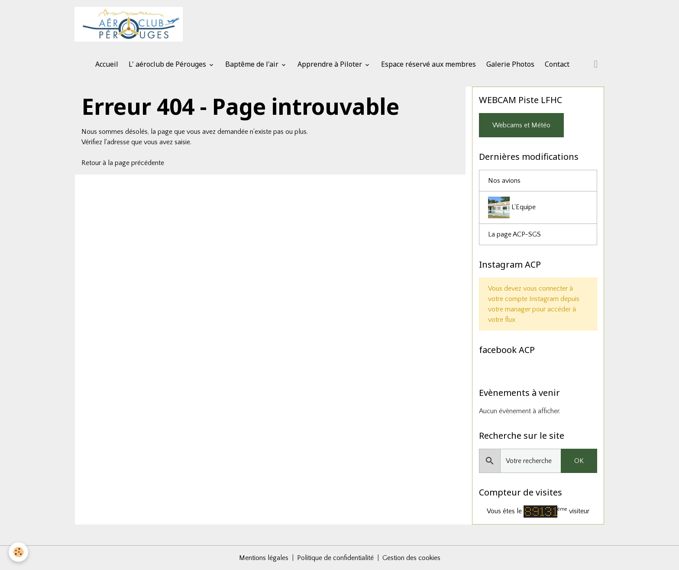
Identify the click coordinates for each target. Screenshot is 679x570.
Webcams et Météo (521, 125)
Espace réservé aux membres (428, 64)
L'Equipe (512, 207)
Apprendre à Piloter (330, 64)
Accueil (106, 64)
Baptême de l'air (252, 64)
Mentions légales (263, 558)
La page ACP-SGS (514, 234)
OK (579, 461)
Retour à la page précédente (122, 163)
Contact (557, 64)
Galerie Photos (510, 64)
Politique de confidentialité (335, 558)
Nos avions (504, 181)
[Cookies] (18, 552)
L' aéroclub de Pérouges (168, 64)
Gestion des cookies (411, 558)
